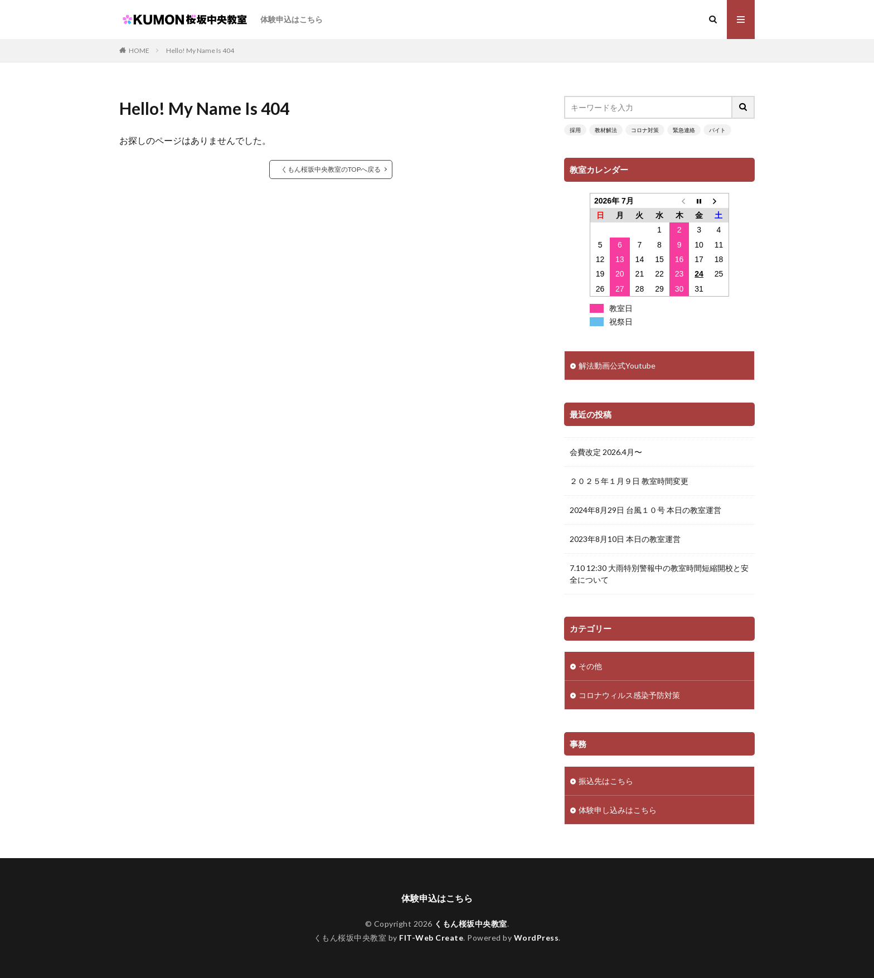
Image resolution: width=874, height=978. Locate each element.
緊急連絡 (684, 130)
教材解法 (606, 130)
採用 (575, 130)
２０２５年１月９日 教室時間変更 (629, 481)
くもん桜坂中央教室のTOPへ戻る (331, 169)
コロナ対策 (645, 130)
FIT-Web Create (431, 937)
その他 (590, 666)
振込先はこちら (606, 781)
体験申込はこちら (291, 19)
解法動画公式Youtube (617, 365)
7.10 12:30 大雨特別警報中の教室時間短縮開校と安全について (659, 573)
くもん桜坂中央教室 (470, 923)
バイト (717, 130)
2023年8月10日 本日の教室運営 (625, 539)
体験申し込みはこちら (618, 810)
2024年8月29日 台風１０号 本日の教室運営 (645, 510)
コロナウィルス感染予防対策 (629, 695)
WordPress (536, 937)
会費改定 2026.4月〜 (606, 452)
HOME (139, 50)
